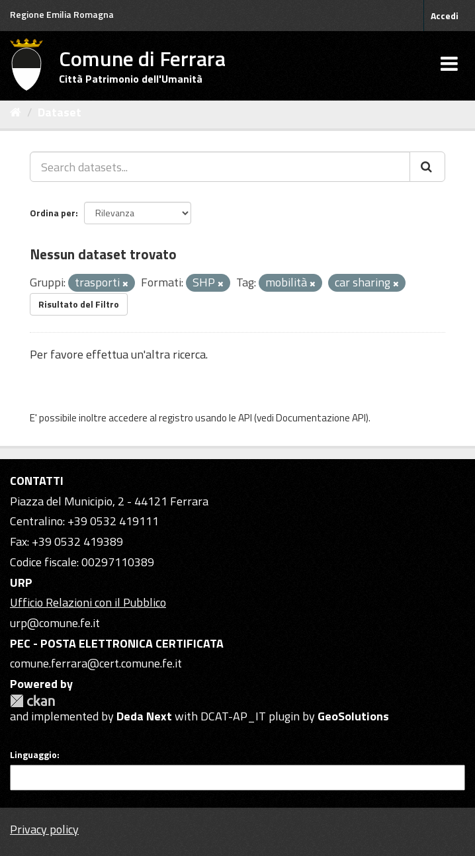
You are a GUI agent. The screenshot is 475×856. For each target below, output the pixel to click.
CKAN (32, 701)
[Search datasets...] (220, 166)
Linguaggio (33, 754)
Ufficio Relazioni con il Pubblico (88, 602)
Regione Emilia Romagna (62, 14)
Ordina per (52, 213)
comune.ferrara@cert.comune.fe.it (96, 663)
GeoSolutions (353, 716)
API (245, 417)
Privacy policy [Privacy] (44, 829)
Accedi (444, 15)
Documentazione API (321, 417)
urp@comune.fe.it (55, 623)
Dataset (59, 112)
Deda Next (144, 716)
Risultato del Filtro (78, 304)
